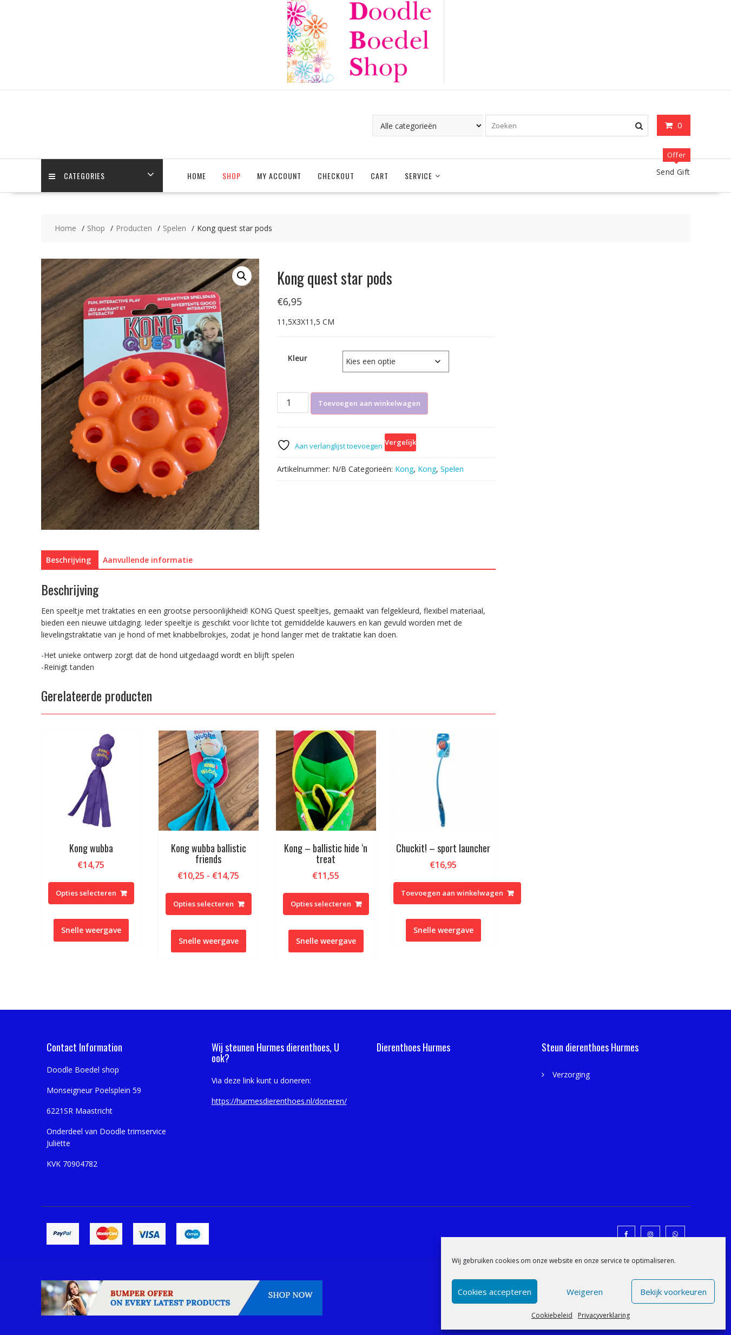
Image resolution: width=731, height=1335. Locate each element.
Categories (77, 175)
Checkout (336, 175)
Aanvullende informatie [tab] (148, 560)
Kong (404, 469)
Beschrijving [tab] (68, 560)
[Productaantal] (292, 402)
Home (196, 175)
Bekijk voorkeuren (673, 1291)
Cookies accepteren (494, 1291)
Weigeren (585, 1291)
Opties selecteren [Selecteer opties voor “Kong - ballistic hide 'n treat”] (321, 904)
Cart (379, 175)
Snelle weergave (91, 930)
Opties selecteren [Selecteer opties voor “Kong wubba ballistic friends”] (203, 904)
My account (279, 175)
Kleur (297, 358)
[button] (242, 276)
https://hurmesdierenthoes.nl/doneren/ (279, 1101)
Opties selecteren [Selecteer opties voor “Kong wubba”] (86, 893)
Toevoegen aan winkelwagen (369, 403)
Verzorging (571, 1074)
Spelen (452, 469)
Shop (231, 175)
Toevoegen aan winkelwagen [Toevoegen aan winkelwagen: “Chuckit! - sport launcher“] (452, 893)
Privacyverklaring (604, 1315)
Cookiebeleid (551, 1315)
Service (418, 175)
